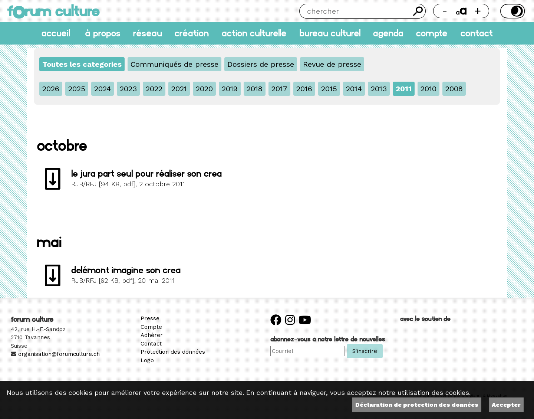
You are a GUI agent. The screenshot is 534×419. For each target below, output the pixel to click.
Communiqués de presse (174, 64)
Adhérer (152, 335)
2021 (179, 88)
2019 (230, 88)
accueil (56, 33)
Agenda (388, 33)
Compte (432, 33)
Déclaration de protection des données (416, 404)
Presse (150, 318)
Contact (477, 33)
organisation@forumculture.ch (59, 354)
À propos (103, 33)
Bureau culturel (329, 33)
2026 (50, 88)
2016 (304, 88)
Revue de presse (332, 64)
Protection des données (173, 351)
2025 (76, 88)
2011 (404, 88)
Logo (147, 360)
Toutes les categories (82, 64)
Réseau (147, 33)
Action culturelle (254, 33)
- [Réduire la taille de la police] (445, 10)
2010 (428, 88)
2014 (354, 88)
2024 (102, 88)
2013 (379, 88)
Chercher (418, 11)
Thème (512, 11)
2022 (154, 88)
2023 (128, 88)
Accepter (506, 404)
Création (192, 33)
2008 (454, 88)
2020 (204, 88)
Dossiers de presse (260, 64)
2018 (255, 88)
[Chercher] (355, 11)
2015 (329, 88)
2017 (279, 88)
